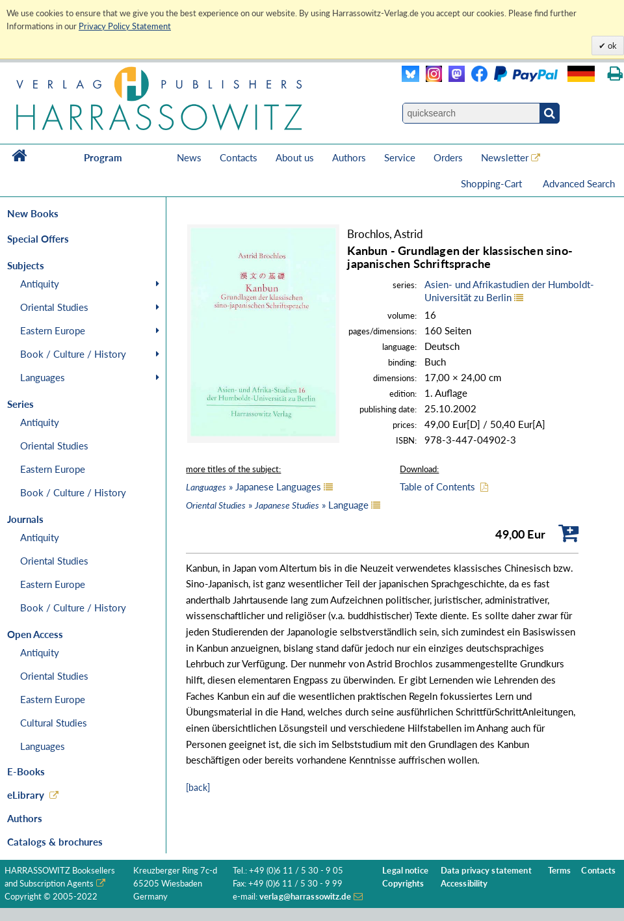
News (189, 157)
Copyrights (403, 883)
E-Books (26, 771)
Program (103, 157)
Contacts (238, 157)
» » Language (277, 505)
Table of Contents (437, 486)
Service (399, 157)
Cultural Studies (53, 722)
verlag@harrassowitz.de (305, 896)
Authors (349, 157)
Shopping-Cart (493, 183)
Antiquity (39, 283)
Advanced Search (579, 183)
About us (295, 157)
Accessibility (464, 883)
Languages (42, 377)
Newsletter (504, 157)
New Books (32, 213)
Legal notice (405, 870)
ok (611, 45)
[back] (198, 787)
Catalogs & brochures (55, 842)
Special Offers (38, 239)
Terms (559, 870)
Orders (448, 157)
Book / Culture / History (73, 354)
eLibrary (25, 795)
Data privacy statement (486, 870)
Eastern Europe (52, 330)
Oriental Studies (54, 307)
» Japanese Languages (253, 486)
